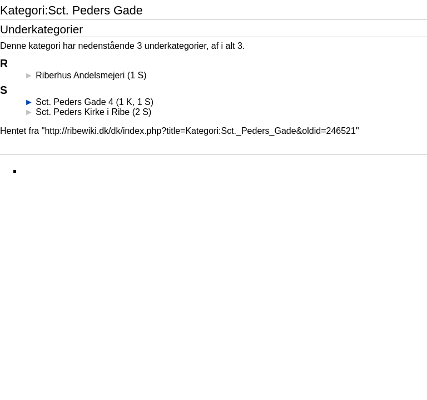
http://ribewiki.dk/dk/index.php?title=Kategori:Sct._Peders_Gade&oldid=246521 (199, 131)
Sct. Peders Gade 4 (74, 102)
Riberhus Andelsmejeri (80, 75)
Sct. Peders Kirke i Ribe (83, 112)
